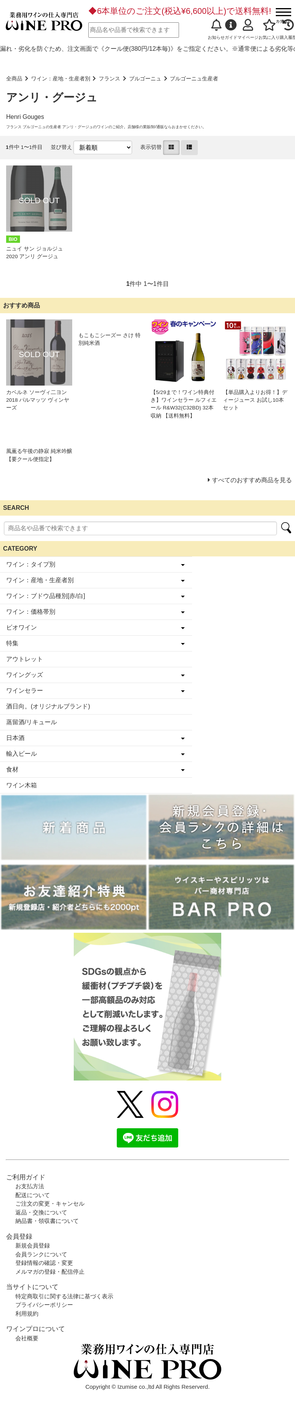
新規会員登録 (32, 1245)
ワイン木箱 (21, 785)
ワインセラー (24, 690)
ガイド (231, 29)
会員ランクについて (41, 1254)
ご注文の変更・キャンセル (50, 1203)
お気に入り (269, 29)
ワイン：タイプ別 (30, 564)
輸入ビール (21, 753)
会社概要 (26, 1338)
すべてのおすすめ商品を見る (252, 480)
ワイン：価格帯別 (30, 611)
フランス (109, 79)
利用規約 (26, 1313)
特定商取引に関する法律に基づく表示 (64, 1296)
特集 (12, 643)
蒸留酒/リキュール (31, 722)
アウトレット (24, 659)
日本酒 (15, 738)
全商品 (14, 79)
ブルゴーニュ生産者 (194, 79)
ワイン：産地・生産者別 (60, 79)
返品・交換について (41, 1212)
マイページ (248, 29)
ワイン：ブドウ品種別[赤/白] (45, 596)
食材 (12, 769)
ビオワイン (21, 627)
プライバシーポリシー (44, 1304)
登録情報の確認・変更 (44, 1262)
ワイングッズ (24, 674)
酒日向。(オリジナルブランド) (48, 706)
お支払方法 (29, 1186)
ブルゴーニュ (145, 79)
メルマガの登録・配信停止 (50, 1271)
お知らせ (216, 29)
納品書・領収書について (47, 1221)
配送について (32, 1195)
